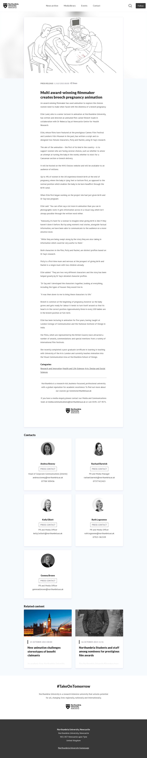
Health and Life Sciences (73, 368)
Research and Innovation (51, 368)
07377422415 (99, 481)
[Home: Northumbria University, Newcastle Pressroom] (10, 5)
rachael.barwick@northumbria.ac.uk (99, 477)
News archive (52, 5)
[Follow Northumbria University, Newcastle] (141, 5)
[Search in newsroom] (130, 6)
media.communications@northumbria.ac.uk (66, 402)
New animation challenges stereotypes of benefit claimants (44, 651)
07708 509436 (47, 481)
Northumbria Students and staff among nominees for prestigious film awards (99, 651)
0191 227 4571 (99, 402)
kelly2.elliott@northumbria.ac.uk (47, 533)
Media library (70, 5)
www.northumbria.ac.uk (81, 391)
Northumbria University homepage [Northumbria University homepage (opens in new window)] (73, 748)
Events (84, 5)
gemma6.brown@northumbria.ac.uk (47, 589)
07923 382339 (99, 537)
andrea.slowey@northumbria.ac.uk (48, 477)
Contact (96, 5)
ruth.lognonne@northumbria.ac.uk (99, 533)
